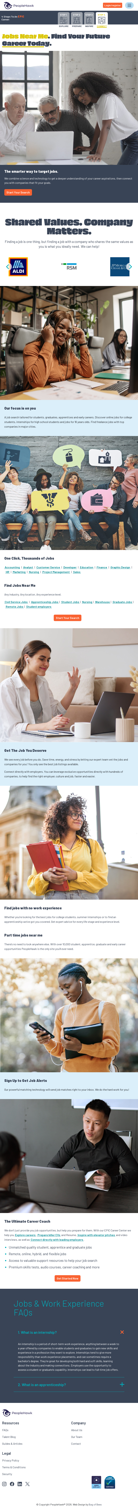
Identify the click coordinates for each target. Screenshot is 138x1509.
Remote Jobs (14, 606)
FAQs (5, 1430)
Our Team (76, 1436)
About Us (76, 1430)
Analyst (28, 567)
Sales (76, 572)
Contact (76, 1443)
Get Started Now (67, 1278)
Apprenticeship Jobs (44, 602)
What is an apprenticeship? (71, 1384)
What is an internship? (71, 1332)
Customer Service (48, 567)
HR (7, 572)
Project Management (56, 572)
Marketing (19, 572)
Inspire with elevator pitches (96, 1235)
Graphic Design (120, 567)
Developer (70, 567)
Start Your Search (18, 192)
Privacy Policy (10, 1460)
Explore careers (25, 1235)
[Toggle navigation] (129, 5)
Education (86, 567)
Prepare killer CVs (49, 1235)
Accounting (12, 567)
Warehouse (102, 602)
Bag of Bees (95, 1504)
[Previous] (8, 267)
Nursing (34, 572)
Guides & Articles (12, 1443)
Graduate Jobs (122, 602)
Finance (102, 567)
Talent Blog (9, 1436)
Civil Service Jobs (16, 602)
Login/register (112, 5)
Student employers (38, 606)
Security (7, 1474)
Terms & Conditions (14, 1467)
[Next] (130, 267)
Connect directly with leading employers (57, 1239)
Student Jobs (70, 602)
